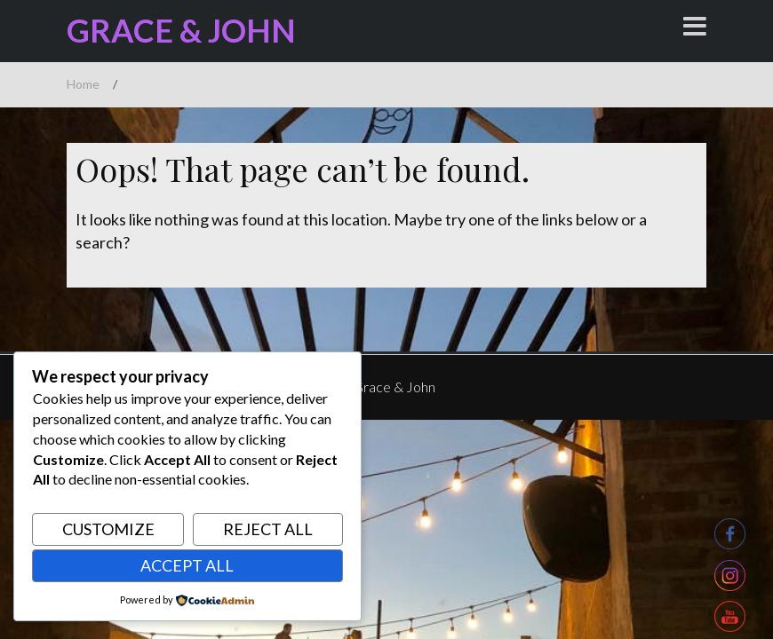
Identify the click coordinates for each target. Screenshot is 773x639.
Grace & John (181, 30)
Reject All (268, 529)
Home (83, 83)
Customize (108, 529)
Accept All (187, 565)
